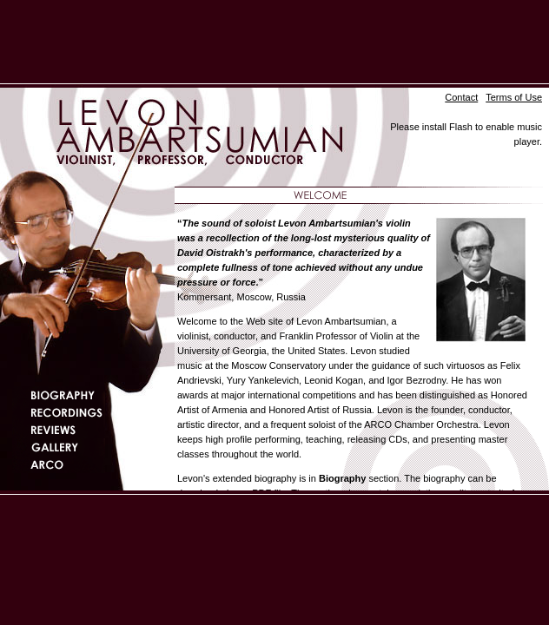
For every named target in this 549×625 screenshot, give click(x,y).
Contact (461, 97)
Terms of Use (514, 97)
